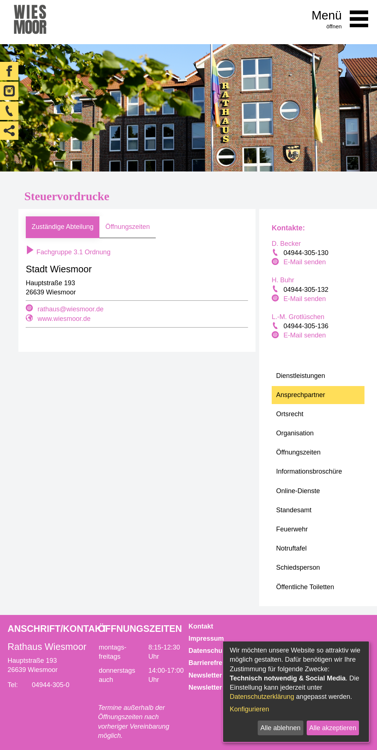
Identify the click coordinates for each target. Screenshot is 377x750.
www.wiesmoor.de (64, 318)
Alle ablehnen (280, 728)
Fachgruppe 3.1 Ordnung (68, 252)
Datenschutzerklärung (262, 696)
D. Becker (286, 243)
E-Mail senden (304, 262)
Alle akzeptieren (332, 728)
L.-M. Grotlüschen (298, 317)
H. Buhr (283, 280)
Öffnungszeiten (127, 226)
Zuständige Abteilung (63, 226)
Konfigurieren (249, 709)
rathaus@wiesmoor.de (70, 309)
